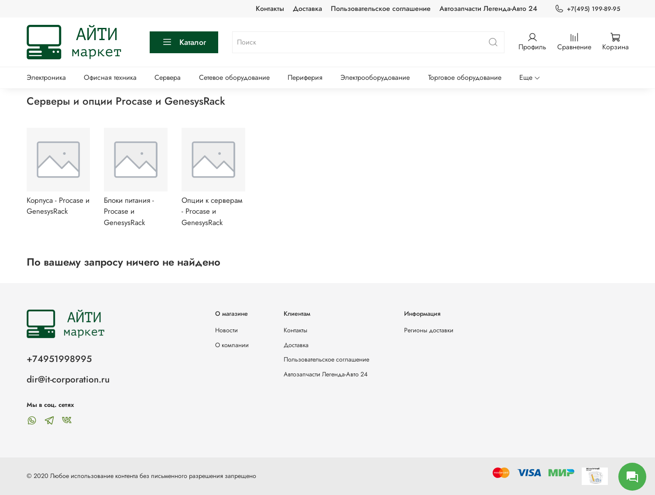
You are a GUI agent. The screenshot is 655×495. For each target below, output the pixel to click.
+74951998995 (59, 358)
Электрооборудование (375, 77)
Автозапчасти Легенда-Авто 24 (488, 8)
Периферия (305, 77)
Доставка (307, 8)
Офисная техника (110, 77)
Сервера (167, 77)
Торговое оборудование (464, 77)
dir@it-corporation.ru (68, 379)
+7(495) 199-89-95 (587, 9)
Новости (226, 330)
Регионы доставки (428, 330)
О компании (232, 345)
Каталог (184, 42)
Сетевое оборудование (234, 77)
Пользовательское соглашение (381, 8)
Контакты (270, 8)
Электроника (46, 77)
